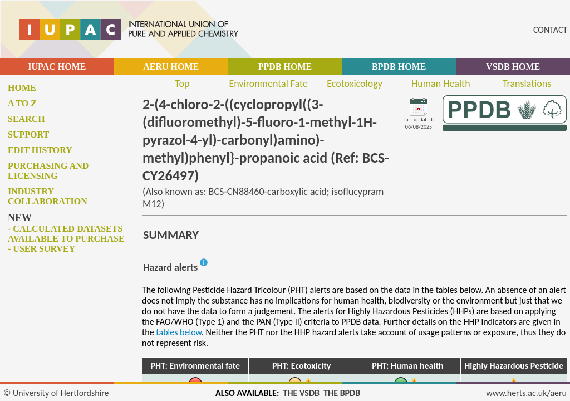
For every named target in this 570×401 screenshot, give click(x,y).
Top (182, 83)
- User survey (41, 248)
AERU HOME (171, 66)
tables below (179, 332)
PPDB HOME (285, 66)
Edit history (40, 150)
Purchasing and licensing (48, 170)
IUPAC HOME (57, 66)
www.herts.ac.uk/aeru (526, 393)
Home (22, 87)
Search (26, 119)
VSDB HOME (513, 66)
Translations (527, 83)
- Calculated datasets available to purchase (66, 233)
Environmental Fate (268, 83)
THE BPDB (341, 393)
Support (28, 134)
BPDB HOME (399, 66)
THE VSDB (301, 393)
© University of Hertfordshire (56, 393)
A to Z (22, 103)
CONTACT (550, 30)
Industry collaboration (47, 196)
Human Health (440, 83)
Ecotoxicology (354, 83)
